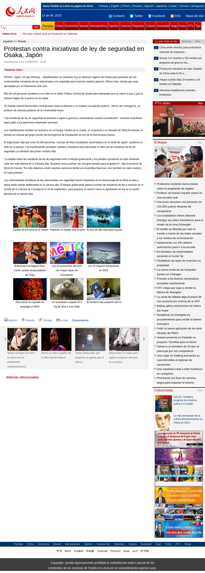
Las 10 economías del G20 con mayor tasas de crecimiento (67, 270)
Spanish (148, 6)
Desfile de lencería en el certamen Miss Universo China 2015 (47, 229)
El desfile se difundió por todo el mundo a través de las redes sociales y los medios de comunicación (179, 234)
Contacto (117, 16)
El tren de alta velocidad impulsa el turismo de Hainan (117, 229)
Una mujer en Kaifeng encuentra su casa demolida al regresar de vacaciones (178, 360)
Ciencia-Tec (103, 544)
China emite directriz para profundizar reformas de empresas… (180, 50)
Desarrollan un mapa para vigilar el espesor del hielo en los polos (123, 357)
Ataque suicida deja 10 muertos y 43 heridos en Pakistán (179, 82)
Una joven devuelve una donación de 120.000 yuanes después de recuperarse (179, 206)
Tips (198, 26)
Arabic (173, 6)
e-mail (62, 320)
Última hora (9, 33)
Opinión (114, 26)
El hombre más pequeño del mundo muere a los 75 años (118, 302)
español (8, 41)
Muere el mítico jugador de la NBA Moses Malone (56, 355)
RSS (175, 16)
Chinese (103, 6)
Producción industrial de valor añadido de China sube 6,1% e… (180, 71)
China (59, 26)
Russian (136, 6)
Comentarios (80, 320)
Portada (47, 26)
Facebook (156, 16)
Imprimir (10, 320)
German (183, 6)
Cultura (150, 26)
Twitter (136, 16)
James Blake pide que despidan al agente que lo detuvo (89, 357)
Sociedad (163, 26)
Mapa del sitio (195, 16)
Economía (71, 26)
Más (200, 103)
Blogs (188, 544)
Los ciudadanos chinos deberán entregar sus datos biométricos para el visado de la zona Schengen (180, 220)
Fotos (182, 26)
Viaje (174, 26)
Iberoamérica (98, 26)
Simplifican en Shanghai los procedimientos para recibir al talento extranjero (179, 319)
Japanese (161, 6)
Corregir (45, 320)
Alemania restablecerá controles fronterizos (177, 92)
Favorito (28, 320)
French (126, 6)
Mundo (84, 26)
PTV (190, 26)
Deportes (138, 26)
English (115, 6)
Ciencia (126, 26)
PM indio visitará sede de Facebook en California (50, 36)
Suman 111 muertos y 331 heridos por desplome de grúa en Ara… (180, 60)
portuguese (197, 6)
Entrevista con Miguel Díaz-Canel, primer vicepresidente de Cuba (30, 270)
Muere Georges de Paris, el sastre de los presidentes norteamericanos (21, 360)
